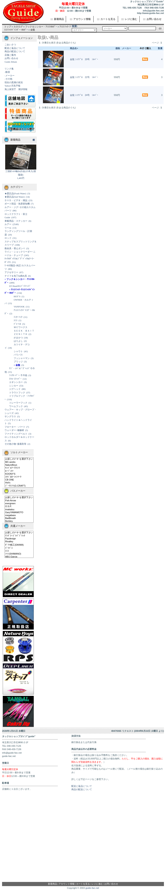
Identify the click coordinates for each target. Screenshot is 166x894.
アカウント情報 (82, 19)
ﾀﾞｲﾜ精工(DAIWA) (19, 545)
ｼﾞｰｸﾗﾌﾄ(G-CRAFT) (19, 485)
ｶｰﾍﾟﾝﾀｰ (19, 471)
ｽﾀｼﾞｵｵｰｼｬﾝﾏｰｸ (19, 476)
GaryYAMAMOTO (19, 512)
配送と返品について (15, 48)
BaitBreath (19, 518)
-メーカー (10, 75)
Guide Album (11, 62)
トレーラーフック (18, 402)
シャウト (18, 351)
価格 (117, 48)
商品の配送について (15, 51)
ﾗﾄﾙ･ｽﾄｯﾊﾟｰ (15, 379)
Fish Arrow (19, 500)
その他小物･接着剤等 (15, 444)
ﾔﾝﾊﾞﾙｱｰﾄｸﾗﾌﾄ (19, 468)
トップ (7, 26)
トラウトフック (17, 392)
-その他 (8, 79)
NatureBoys (19, 465)
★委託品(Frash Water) (15, 193)
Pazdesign (19, 538)
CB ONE (19, 479)
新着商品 (59, 19)
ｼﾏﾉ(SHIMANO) (19, 553)
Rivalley (19, 541)
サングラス (10, 416)
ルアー (8, 224)
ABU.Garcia (19, 556)
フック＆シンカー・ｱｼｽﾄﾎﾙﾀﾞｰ (41, 26)
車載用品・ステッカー (16, 221)
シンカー (13, 385)
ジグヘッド (15, 389)
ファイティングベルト (16, 433)
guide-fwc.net (92, 888)
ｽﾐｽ (15, 320)
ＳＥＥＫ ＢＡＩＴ (24, 330)
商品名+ (74, 48)
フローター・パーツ (15, 427)
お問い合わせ (153, 19)
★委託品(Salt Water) (15, 197)
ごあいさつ (10, 44)
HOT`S (17, 296)
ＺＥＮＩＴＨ (20, 334)
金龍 (32, 29)
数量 (160, 48)
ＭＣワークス (20, 327)
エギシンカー (16, 382)
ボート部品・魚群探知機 (17, 203)
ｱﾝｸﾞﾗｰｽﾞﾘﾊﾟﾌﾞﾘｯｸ (19, 535)
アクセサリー (11, 272)
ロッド (8, 238)
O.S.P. (19, 506)
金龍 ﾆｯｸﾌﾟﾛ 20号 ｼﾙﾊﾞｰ (84, 59)
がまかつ (18, 337)
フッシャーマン (22, 358)
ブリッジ (18, 361)
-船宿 (7, 72)
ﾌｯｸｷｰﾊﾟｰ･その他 (18, 375)
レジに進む (131, 19)
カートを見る (107, 19)
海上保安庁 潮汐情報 (16, 89)
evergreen (19, 503)
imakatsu (19, 509)
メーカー (126, 48)
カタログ (18, 26)
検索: (75, 26)
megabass (19, 515)
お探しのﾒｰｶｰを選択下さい (19, 459)
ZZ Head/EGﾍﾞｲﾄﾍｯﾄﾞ (20, 286)
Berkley (19, 521)
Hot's (19, 482)
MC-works (19, 462)
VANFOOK (19, 306)
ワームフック (16, 406)
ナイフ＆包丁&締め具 (16, 276)
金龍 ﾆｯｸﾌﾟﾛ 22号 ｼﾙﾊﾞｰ (84, 77)
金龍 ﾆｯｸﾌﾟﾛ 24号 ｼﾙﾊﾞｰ (84, 95)
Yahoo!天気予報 (12, 85)
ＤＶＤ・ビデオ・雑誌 (16, 200)
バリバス (18, 354)
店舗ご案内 (10, 55)
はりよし (18, 341)
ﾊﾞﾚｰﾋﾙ (17, 324)
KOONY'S (19, 474)
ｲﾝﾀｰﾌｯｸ (18, 317)
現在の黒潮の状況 (14, 82)
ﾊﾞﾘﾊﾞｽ (19, 548)
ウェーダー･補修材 (14, 430)
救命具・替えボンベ (15, 248)
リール (8, 228)
